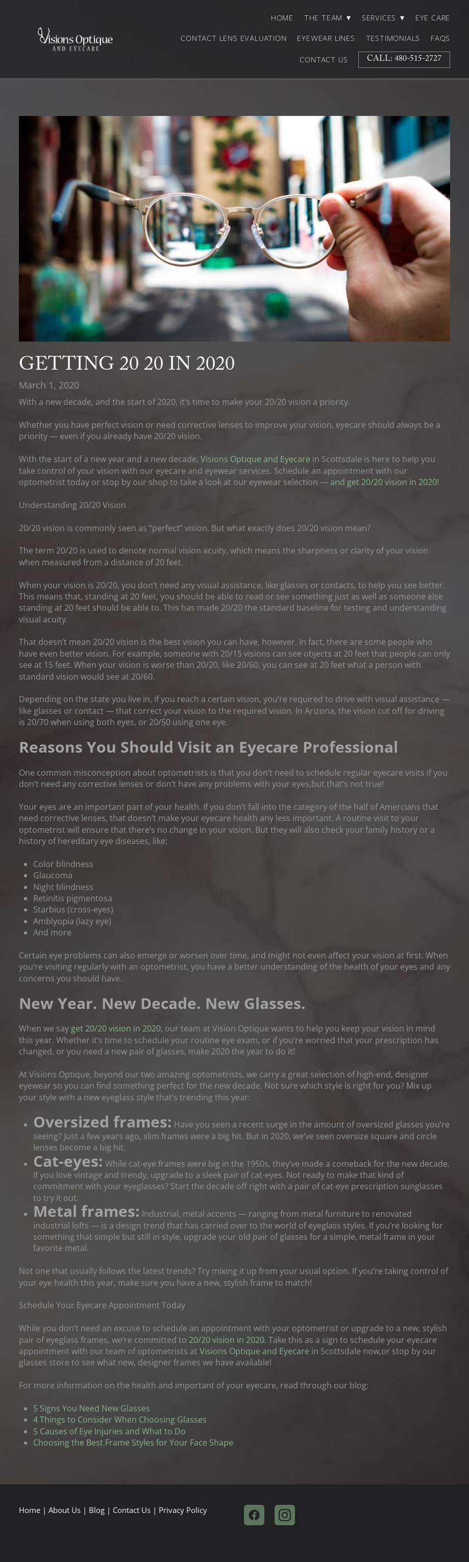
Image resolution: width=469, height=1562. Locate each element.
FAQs (440, 38)
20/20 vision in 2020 (225, 1339)
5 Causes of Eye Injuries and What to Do (109, 1431)
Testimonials (393, 38)
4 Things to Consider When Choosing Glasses (120, 1419)
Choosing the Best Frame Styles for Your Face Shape (133, 1442)
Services (383, 17)
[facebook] (254, 1515)
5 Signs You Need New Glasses (91, 1408)
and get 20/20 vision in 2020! (384, 482)
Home (282, 17)
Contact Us (324, 59)
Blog (97, 1510)
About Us (64, 1510)
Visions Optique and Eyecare (255, 459)
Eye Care (432, 17)
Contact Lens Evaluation (233, 38)
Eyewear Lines (326, 38)
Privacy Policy (183, 1510)
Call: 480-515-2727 (404, 59)
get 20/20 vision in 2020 (116, 1028)
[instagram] (285, 1515)
